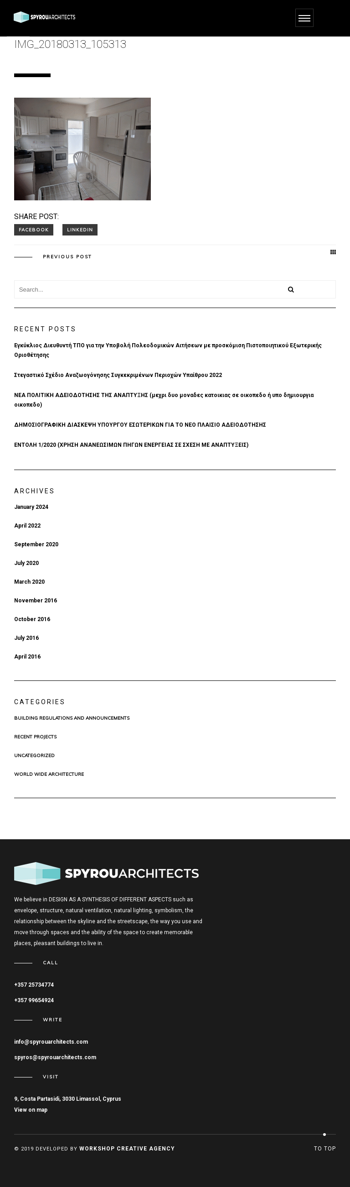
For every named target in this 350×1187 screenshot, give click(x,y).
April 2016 (27, 656)
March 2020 (29, 582)
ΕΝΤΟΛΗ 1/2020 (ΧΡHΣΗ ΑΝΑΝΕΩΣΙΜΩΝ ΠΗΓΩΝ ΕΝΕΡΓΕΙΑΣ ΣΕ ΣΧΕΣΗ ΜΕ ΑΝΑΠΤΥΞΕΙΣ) (131, 445)
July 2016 (26, 638)
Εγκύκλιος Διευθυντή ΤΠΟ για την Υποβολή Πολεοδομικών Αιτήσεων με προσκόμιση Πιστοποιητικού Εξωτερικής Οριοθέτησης (168, 350)
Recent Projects (35, 737)
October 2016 (32, 619)
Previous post (67, 257)
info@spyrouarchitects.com (51, 1042)
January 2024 (31, 507)
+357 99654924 (34, 1000)
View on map (30, 1110)
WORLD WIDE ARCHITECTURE (49, 774)
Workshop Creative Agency (127, 1148)
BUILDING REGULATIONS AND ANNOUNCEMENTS (71, 718)
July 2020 (26, 563)
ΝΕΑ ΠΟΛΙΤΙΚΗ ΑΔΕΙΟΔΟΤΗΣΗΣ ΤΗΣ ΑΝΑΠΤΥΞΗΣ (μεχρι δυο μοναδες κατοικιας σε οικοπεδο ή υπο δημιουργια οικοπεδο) (164, 400)
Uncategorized (34, 755)
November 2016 (35, 600)
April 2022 (27, 525)
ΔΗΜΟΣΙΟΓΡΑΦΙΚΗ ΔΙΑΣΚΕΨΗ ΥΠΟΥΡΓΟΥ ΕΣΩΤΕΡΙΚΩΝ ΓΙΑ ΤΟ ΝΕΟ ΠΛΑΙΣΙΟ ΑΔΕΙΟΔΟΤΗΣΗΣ (140, 425)
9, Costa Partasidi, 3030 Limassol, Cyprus (67, 1099)
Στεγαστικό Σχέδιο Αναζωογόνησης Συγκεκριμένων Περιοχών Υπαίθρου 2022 (118, 375)
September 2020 (36, 544)
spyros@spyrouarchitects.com (55, 1057)
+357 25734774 (34, 985)
